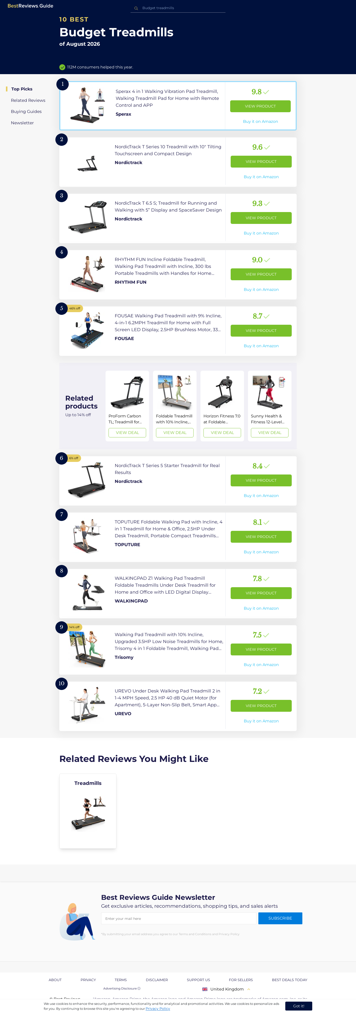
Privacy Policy (158, 1008)
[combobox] (178, 8)
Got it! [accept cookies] (298, 1006)
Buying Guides (26, 111)
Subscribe (280, 918)
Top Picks (21, 88)
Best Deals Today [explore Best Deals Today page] (289, 980)
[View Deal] (127, 406)
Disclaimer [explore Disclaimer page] (157, 980)
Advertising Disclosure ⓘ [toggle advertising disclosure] (121, 988)
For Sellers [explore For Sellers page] (241, 980)
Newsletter (22, 122)
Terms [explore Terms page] (121, 980)
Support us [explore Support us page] (198, 980)
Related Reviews (28, 100)
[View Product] (178, 105)
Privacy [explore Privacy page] (88, 980)
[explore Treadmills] (87, 811)
